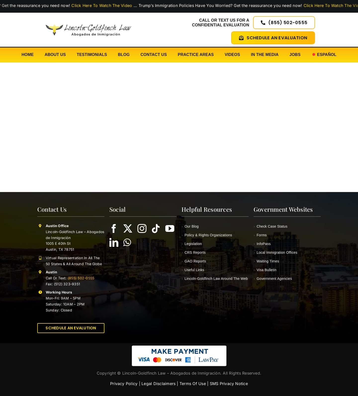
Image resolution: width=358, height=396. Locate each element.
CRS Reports (193, 252)
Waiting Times (266, 261)
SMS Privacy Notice (229, 383)
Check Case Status (270, 226)
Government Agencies (273, 279)
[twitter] (127, 228)
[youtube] (169, 228)
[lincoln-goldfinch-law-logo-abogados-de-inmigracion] (88, 22)
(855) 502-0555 (80, 278)
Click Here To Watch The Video (116, 5)
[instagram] (141, 228)
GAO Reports (193, 261)
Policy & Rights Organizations (206, 235)
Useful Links (192, 270)
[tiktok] (155, 228)
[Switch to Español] (324, 54)
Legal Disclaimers (158, 383)
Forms (260, 235)
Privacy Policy (123, 383)
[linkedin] (113, 242)
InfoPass (262, 244)
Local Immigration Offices (275, 252)
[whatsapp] (127, 242)
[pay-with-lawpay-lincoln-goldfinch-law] (179, 347)
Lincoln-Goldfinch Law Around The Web (214, 279)
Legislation (191, 244)
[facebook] (113, 228)
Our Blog (190, 226)
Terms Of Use (192, 383)
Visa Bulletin (265, 270)
